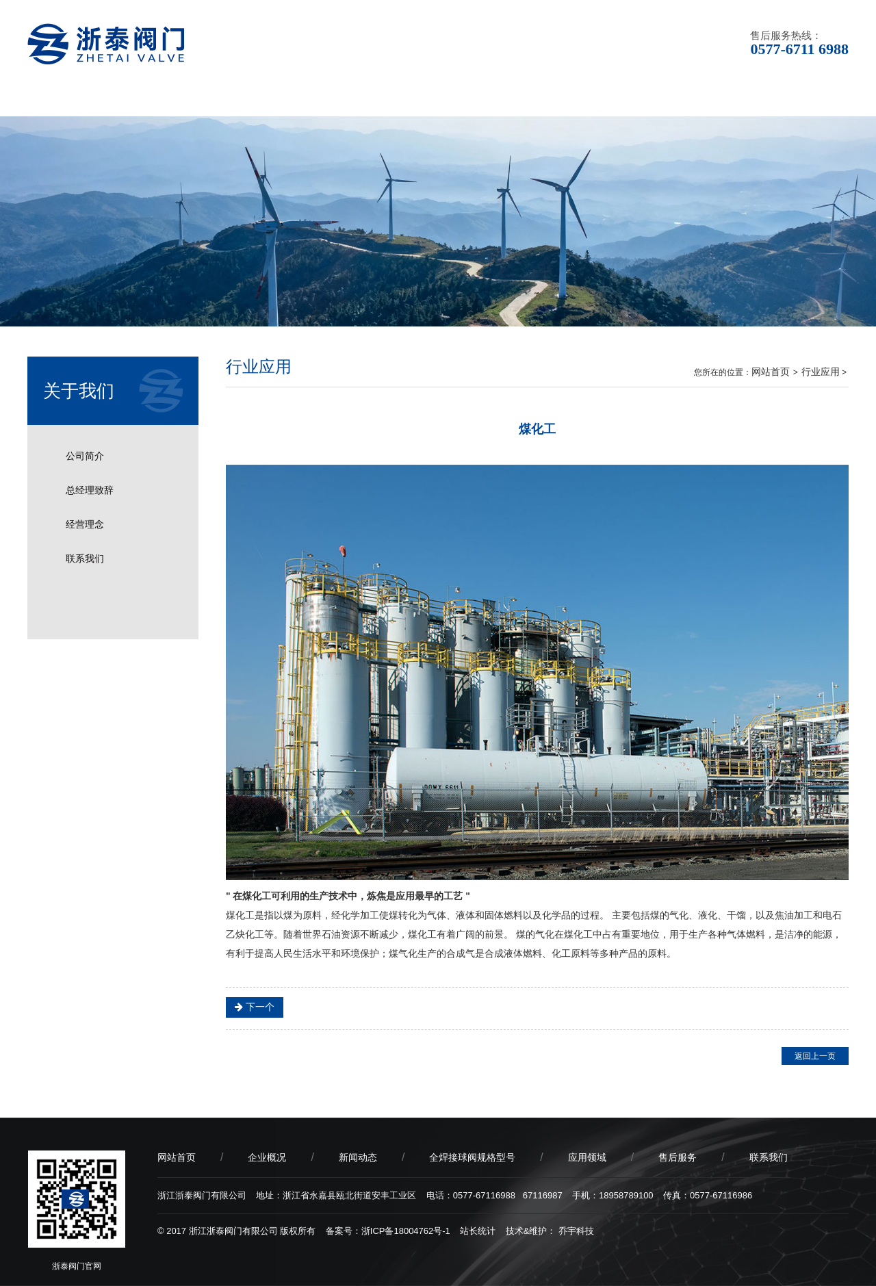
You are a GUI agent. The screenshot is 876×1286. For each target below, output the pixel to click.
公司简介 (85, 455)
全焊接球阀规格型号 (472, 1157)
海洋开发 (276, 1007)
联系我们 (797, 99)
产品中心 (387, 99)
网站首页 (79, 99)
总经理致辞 (90, 490)
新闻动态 (284, 99)
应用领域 (489, 99)
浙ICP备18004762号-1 (405, 1231)
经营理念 (85, 524)
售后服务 (695, 99)
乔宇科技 (576, 1231)
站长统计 (477, 1231)
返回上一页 (815, 1056)
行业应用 (820, 371)
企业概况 (181, 99)
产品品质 (592, 99)
